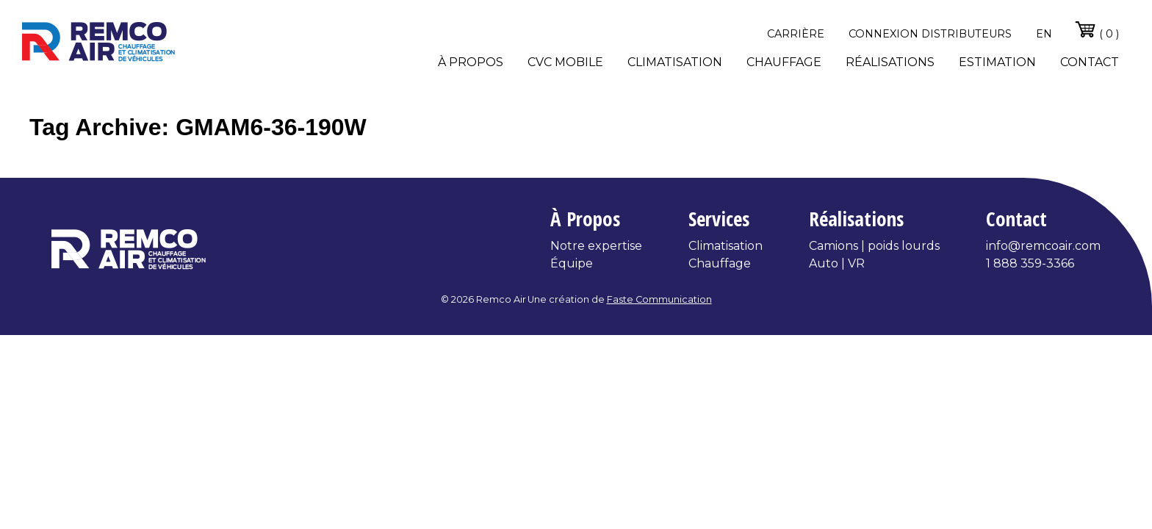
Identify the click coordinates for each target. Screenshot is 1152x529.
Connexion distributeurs (930, 33)
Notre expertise (596, 246)
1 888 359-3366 (1030, 263)
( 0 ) (1096, 29)
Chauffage (783, 62)
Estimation (997, 62)
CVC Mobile (565, 62)
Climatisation (674, 62)
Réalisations (890, 62)
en (1044, 33)
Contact (1089, 62)
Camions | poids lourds (874, 246)
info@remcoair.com (1043, 246)
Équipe (571, 263)
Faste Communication (659, 299)
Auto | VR (837, 263)
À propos (470, 62)
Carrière (795, 33)
